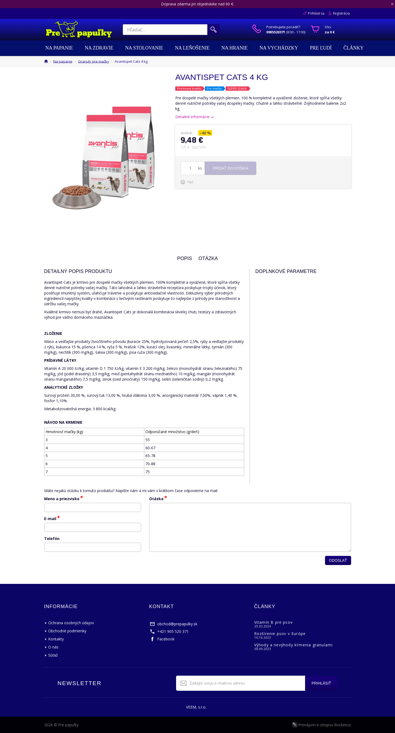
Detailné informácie (192, 116)
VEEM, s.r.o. (196, 707)
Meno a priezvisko (61, 498)
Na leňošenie (192, 48)
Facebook (165, 638)
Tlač (190, 182)
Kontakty (56, 638)
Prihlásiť (321, 683)
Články (353, 48)
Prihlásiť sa (316, 13)
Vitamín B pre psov (273, 622)
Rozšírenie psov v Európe (280, 633)
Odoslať (338, 560)
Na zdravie (99, 48)
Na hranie (234, 48)
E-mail (50, 518)
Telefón (52, 538)
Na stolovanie (144, 48)
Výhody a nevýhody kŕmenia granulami (293, 644)
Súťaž (53, 655)
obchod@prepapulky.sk (177, 623)
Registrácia (341, 13)
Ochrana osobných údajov (71, 622)
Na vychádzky (279, 48)
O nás (53, 647)
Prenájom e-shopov (324, 724)
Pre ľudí (321, 48)
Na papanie (59, 48)
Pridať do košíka (230, 168)
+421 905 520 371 (173, 631)
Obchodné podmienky (67, 630)
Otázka (156, 498)
